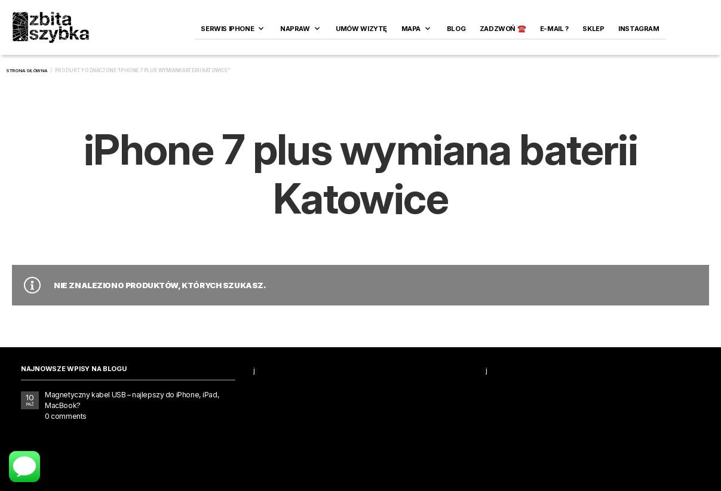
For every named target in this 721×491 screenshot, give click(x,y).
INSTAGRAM (638, 28)
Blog (456, 28)
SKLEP (593, 28)
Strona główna (27, 70)
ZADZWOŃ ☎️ (503, 28)
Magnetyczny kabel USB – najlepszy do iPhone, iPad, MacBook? (132, 400)
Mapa (411, 28)
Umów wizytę (361, 28)
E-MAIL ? (554, 28)
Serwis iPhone (227, 28)
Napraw (295, 28)
